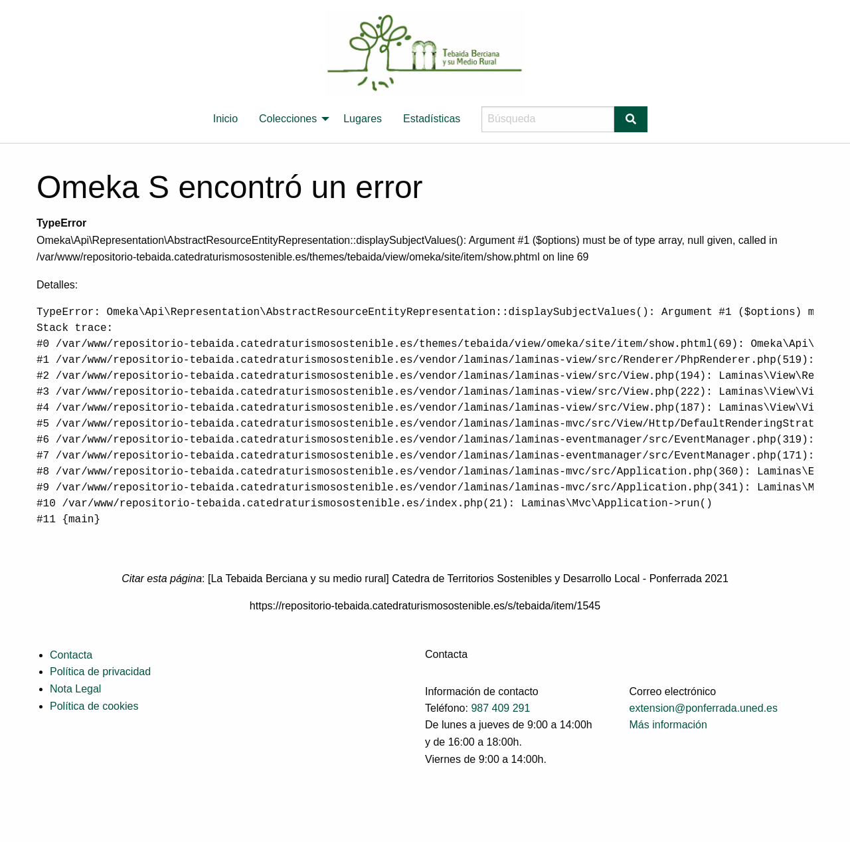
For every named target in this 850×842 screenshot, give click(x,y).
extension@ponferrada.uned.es (704, 708)
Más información (668, 724)
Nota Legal (75, 688)
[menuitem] (225, 119)
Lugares (362, 118)
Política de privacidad (100, 671)
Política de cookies (94, 706)
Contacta (71, 655)
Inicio (225, 118)
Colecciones (288, 118)
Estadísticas (431, 118)
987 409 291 (500, 708)
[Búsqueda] (547, 119)
